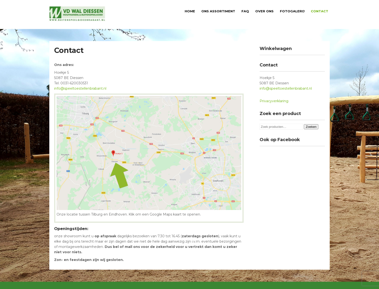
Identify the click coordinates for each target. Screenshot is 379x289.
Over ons (264, 11)
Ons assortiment (218, 11)
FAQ (245, 11)
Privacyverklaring (274, 101)
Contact (319, 11)
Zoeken (311, 127)
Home (190, 11)
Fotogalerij (292, 11)
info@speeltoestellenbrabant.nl (80, 88)
